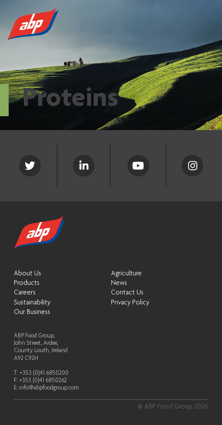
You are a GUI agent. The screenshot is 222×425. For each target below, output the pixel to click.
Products (26, 283)
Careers (25, 293)
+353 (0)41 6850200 (44, 373)
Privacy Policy (130, 303)
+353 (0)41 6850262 (43, 381)
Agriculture (126, 274)
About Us (27, 274)
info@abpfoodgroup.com (49, 388)
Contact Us (127, 293)
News (119, 283)
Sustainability (32, 303)
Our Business (32, 312)
